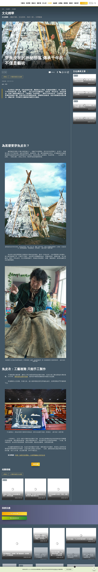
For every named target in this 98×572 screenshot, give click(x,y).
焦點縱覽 (55, 3)
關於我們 (76, 3)
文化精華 (50, 3)
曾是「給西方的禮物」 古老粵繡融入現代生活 (30, 455)
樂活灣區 (28, 3)
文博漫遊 (39, 17)
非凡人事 (44, 3)
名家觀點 (60, 3)
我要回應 (35, 464)
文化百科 (22, 17)
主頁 (3, 9)
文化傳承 (14, 9)
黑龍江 (6, 77)
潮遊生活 (34, 3)
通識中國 (39, 3)
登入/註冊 (84, 3)
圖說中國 (13, 17)
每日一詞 (30, 17)
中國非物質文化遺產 (16, 77)
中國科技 (23, 3)
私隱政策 (56, 569)
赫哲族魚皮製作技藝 (21, 376)
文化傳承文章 (79, 71)
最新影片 (71, 3)
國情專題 (66, 3)
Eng (92, 3)
